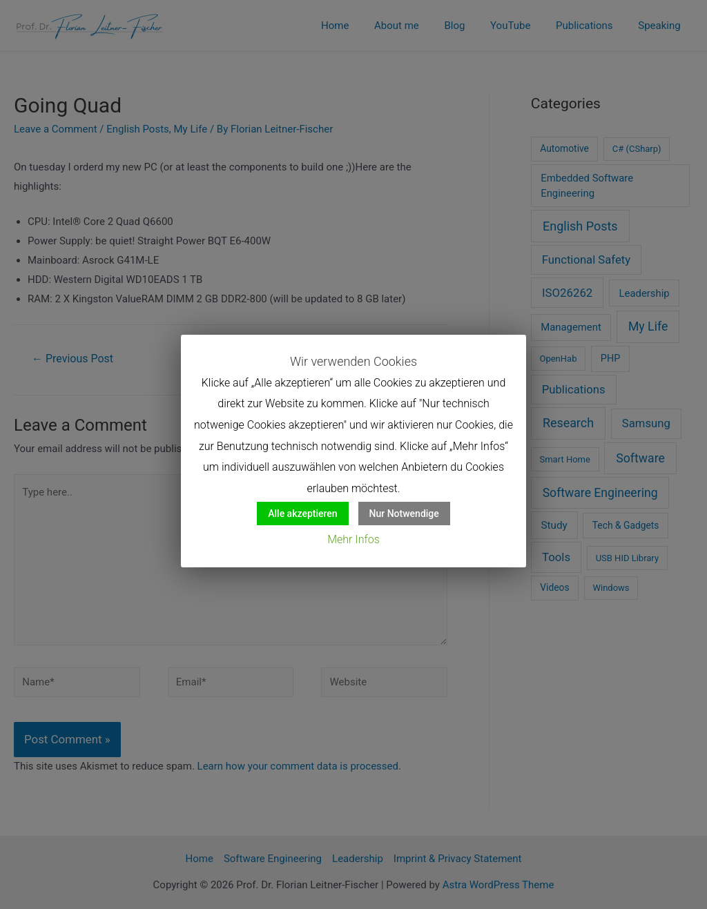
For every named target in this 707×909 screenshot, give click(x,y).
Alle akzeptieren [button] (302, 513)
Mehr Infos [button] (353, 539)
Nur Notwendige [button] (404, 513)
